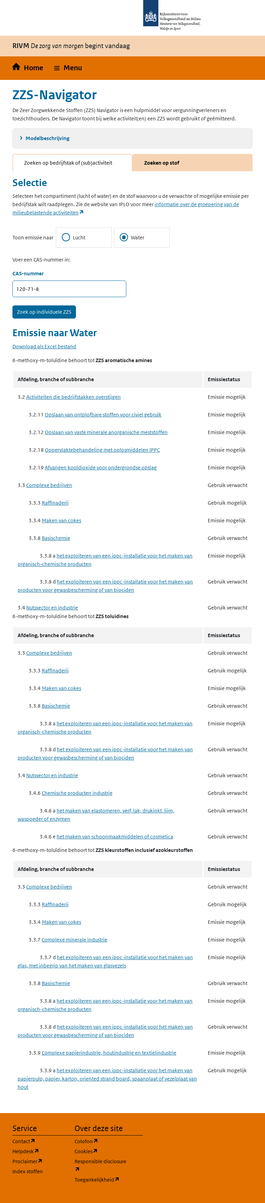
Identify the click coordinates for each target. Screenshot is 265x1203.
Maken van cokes (61, 520)
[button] (68, 68)
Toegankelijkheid (101, 1179)
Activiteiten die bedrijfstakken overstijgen (73, 397)
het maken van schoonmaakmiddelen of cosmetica (115, 836)
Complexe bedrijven (49, 485)
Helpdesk (39, 1151)
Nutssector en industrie (52, 607)
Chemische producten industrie (77, 793)
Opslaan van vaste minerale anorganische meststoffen (106, 432)
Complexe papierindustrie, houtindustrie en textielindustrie (109, 1052)
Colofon (101, 1141)
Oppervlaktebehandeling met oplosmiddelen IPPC (102, 450)
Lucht (73, 237)
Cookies (101, 1151)
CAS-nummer (28, 273)
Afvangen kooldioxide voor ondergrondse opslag (101, 467)
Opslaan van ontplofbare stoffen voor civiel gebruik (103, 414)
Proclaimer (39, 1161)
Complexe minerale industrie (74, 939)
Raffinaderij (55, 502)
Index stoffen (27, 1171)
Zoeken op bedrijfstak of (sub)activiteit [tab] (68, 162)
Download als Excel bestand (44, 346)
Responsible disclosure (101, 1165)
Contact (39, 1141)
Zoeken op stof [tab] (161, 162)
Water (132, 237)
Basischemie (56, 538)
